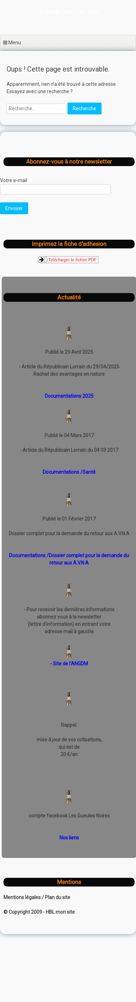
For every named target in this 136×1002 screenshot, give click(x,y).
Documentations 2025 (69, 396)
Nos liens (69, 837)
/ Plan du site (56, 897)
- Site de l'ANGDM (69, 663)
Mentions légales (22, 897)
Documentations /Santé (69, 472)
